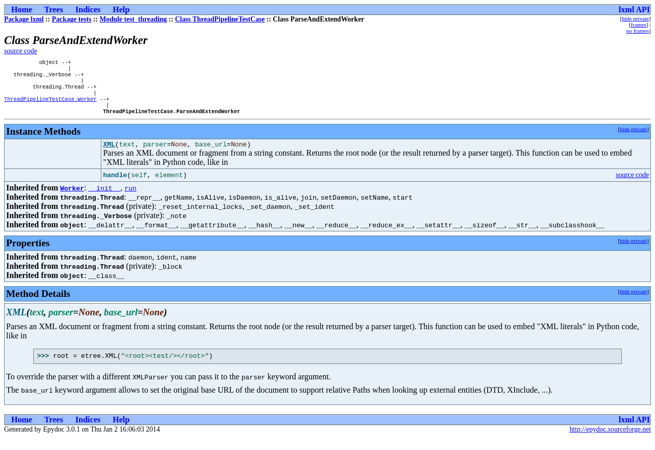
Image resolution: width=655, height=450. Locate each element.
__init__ (104, 198)
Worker (72, 198)
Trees (54, 9)
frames (638, 25)
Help (121, 9)
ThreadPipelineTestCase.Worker (50, 106)
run (130, 198)
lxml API (634, 9)
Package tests (71, 19)
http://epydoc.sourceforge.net (610, 441)
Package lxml (23, 19)
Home (21, 9)
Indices (87, 9)
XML (109, 154)
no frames (637, 31)
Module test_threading (133, 19)
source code (20, 51)
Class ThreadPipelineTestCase (220, 19)
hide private (635, 18)
